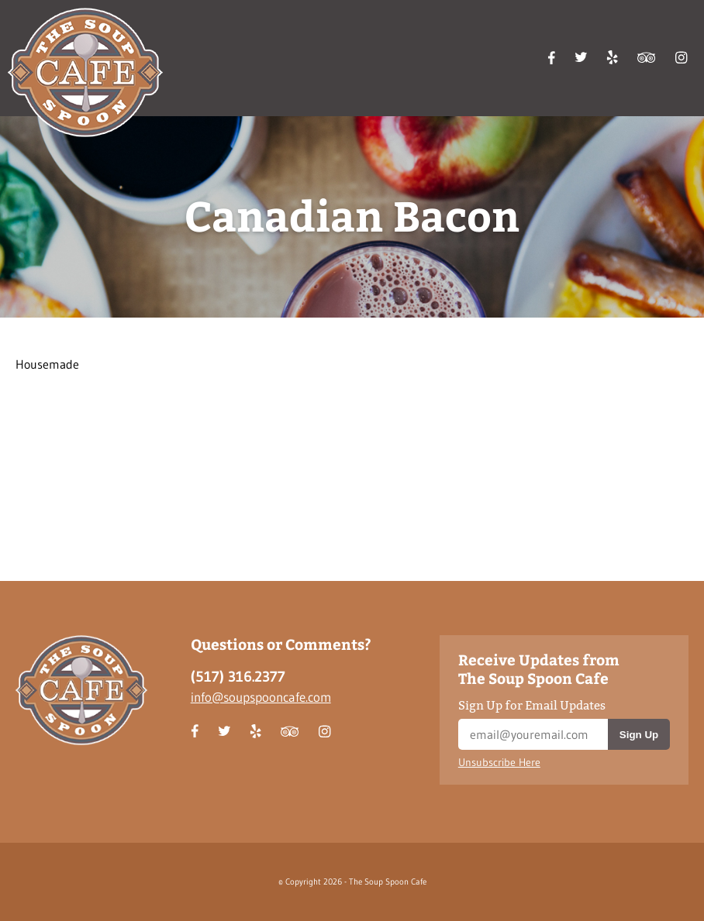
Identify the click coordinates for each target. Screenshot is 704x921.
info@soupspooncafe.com (261, 697)
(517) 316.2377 (238, 676)
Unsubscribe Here (499, 762)
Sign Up (638, 735)
